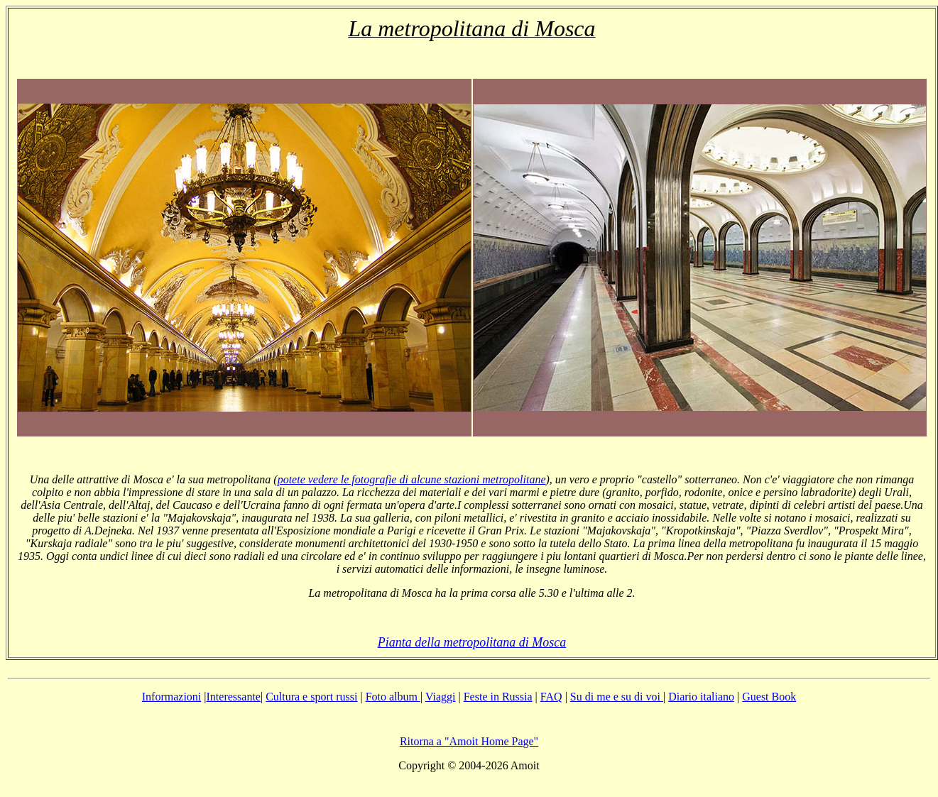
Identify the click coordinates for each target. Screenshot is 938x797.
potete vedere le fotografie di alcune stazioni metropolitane (412, 479)
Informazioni (172, 697)
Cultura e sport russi (311, 697)
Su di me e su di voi (616, 697)
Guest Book (769, 697)
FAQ (551, 697)
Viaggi (440, 697)
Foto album (393, 697)
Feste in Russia (498, 697)
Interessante (234, 697)
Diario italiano (701, 697)
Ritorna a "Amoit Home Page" (469, 741)
